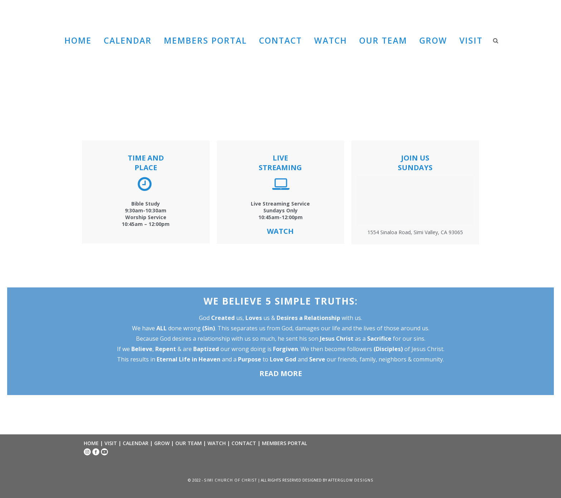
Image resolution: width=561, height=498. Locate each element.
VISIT (110, 443)
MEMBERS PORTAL (284, 443)
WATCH (217, 443)
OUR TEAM (188, 443)
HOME (91, 443)
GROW (162, 443)
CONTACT (243, 443)
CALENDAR (135, 443)
